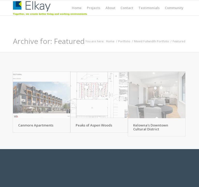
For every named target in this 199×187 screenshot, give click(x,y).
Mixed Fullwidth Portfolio (151, 41)
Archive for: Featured (49, 41)
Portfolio (124, 41)
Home (110, 41)
